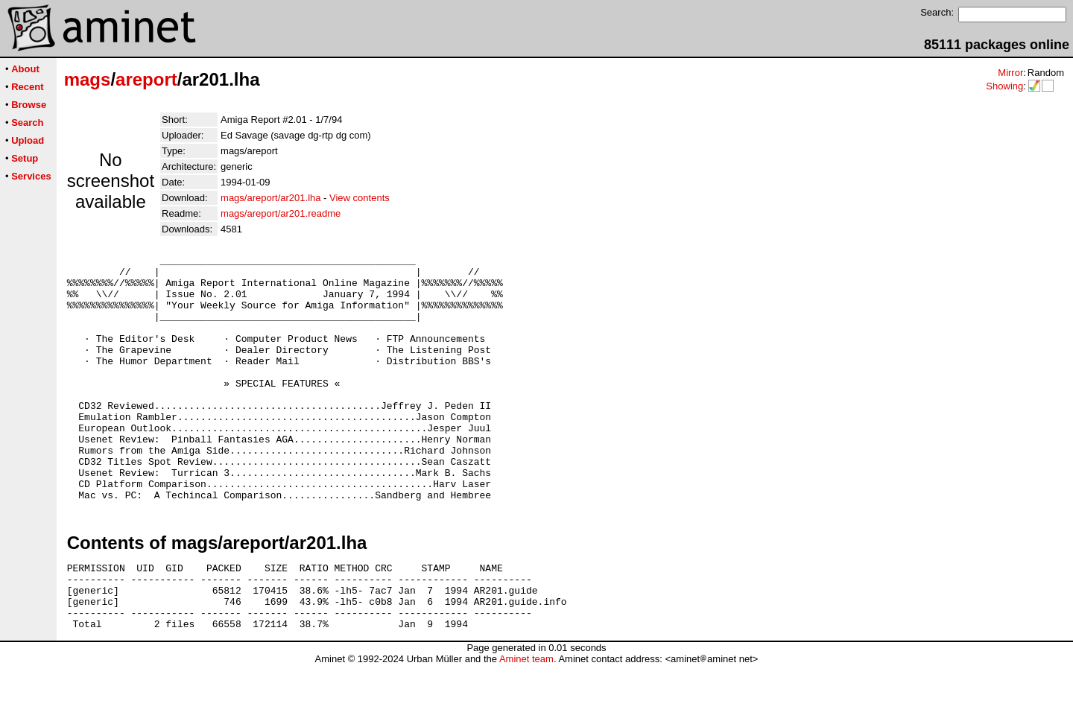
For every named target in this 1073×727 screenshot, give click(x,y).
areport (146, 79)
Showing (1004, 86)
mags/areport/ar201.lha (270, 197)
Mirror (1010, 72)
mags (87, 79)
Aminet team (526, 721)
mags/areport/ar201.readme (281, 213)
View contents (359, 197)
